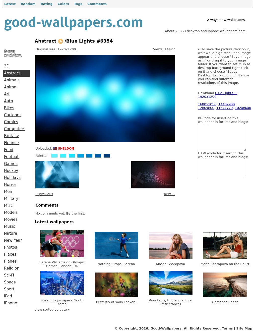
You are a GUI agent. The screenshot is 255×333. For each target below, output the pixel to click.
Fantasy (11, 136)
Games (11, 164)
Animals (11, 80)
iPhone (10, 303)
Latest (10, 4)
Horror (10, 184)
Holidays (12, 177)
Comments (97, 4)
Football (11, 157)
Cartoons (12, 115)
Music (9, 226)
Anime (10, 87)
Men (8, 191)
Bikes (9, 108)
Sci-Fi (9, 275)
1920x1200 (67, 49)
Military (11, 198)
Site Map (244, 328)
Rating (47, 4)
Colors (63, 4)
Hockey (11, 170)
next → (169, 194)
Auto (8, 101)
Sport (9, 289)
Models (11, 212)
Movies (10, 219)
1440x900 (226, 104)
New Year (13, 240)
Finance (11, 143)
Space (10, 282)
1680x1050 (207, 104)
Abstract (12, 73)
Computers (14, 129)
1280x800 (206, 108)
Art (7, 94)
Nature (10, 233)
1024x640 (243, 108)
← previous (44, 194)
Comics (11, 122)
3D (6, 66)
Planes (10, 261)
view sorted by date (52, 309)
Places (10, 254)
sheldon (66, 148)
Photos (10, 247)
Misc (8, 205)
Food (8, 150)
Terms (227, 328)
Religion (11, 268)
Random (28, 4)
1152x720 (224, 108)
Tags (78, 4)
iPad (8, 296)
